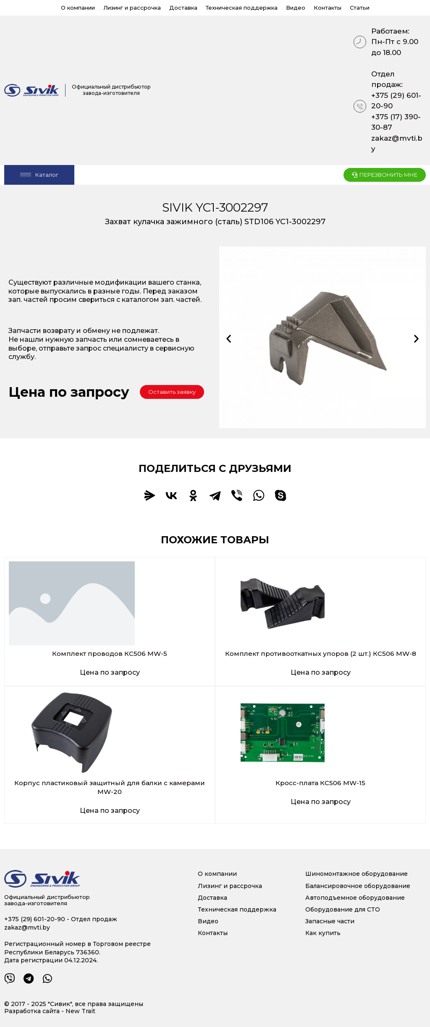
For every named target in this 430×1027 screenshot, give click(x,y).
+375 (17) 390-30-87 (396, 122)
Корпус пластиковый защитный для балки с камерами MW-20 (110, 787)
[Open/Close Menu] (39, 175)
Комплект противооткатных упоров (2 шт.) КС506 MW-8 (320, 654)
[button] (172, 392)
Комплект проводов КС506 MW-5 (109, 654)
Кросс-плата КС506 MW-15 (320, 783)
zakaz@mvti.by (396, 143)
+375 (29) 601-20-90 (396, 100)
